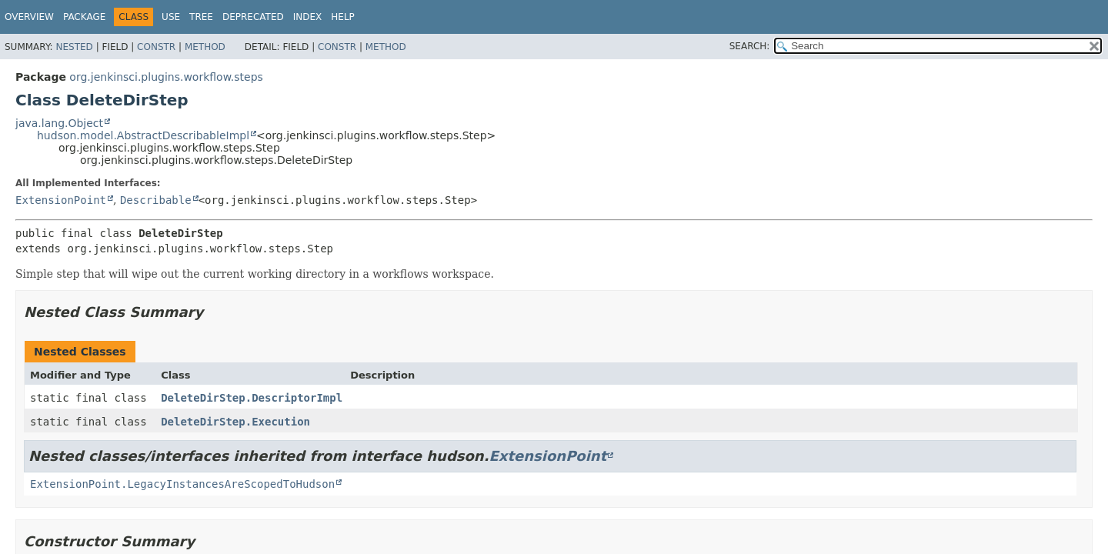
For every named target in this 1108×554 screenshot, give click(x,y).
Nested (73, 47)
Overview (29, 17)
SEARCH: (749, 46)
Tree (201, 17)
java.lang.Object (59, 123)
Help (343, 17)
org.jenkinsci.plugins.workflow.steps (166, 77)
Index (307, 17)
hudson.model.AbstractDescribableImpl (143, 135)
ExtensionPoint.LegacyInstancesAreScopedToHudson (182, 484)
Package (84, 17)
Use (171, 17)
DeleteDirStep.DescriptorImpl (251, 398)
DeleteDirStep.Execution (235, 422)
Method (205, 47)
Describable (156, 200)
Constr (156, 47)
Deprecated (253, 17)
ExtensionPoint (60, 200)
